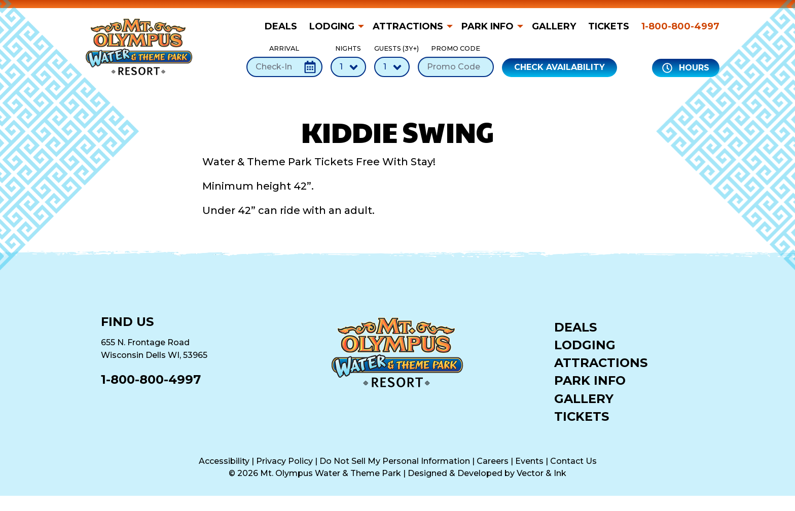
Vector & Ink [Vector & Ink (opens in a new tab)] (541, 473)
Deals (281, 26)
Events (529, 461)
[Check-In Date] (284, 67)
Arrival (284, 61)
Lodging (331, 26)
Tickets (608, 26)
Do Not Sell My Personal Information (394, 461)
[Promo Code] (456, 67)
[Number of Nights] (348, 67)
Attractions (408, 26)
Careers (493, 461)
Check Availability (559, 67)
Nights (348, 61)
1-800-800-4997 (680, 26)
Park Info (487, 26)
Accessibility (224, 461)
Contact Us (573, 461)
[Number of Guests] (392, 67)
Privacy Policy (284, 461)
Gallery (554, 26)
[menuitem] (284, 26)
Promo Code (456, 61)
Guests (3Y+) (392, 61)
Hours (685, 68)
